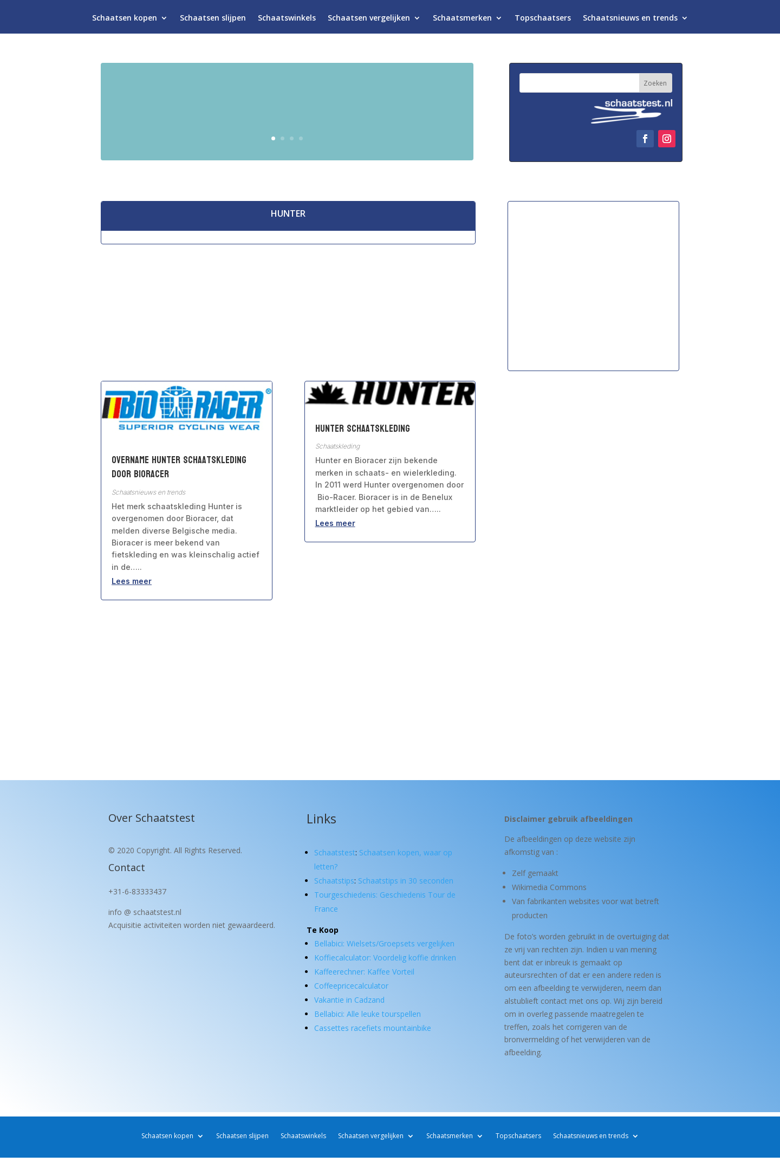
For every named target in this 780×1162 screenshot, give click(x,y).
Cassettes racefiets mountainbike (372, 1028)
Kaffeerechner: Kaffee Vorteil (364, 971)
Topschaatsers (543, 20)
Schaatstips (334, 880)
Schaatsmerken (462, 20)
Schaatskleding (337, 446)
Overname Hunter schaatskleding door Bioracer (179, 467)
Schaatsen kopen (124, 20)
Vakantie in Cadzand (349, 1000)
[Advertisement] (593, 285)
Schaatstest (334, 852)
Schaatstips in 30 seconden (405, 880)
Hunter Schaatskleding (362, 429)
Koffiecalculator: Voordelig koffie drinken (385, 957)
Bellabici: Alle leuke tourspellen (367, 1014)
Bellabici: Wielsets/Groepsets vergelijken (384, 943)
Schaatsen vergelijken (369, 20)
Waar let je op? (401, 133)
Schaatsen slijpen (213, 20)
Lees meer (132, 581)
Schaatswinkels (287, 20)
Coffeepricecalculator (351, 986)
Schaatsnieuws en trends (630, 20)
